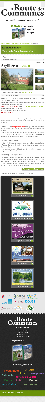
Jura (22, 373)
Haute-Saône (9, 384)
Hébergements (37, 373)
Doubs (8, 380)
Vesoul (33, 380)
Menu (2, 4)
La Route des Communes (22, 10)
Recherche (43, 4)
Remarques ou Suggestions (33, 169)
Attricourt (39, 62)
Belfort (19, 380)
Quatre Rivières (27, 92)
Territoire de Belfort (25, 377)
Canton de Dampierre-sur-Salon (19, 51)
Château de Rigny (22, 187)
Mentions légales (15, 393)
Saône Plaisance (22, 277)
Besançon (30, 370)
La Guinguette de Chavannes (22, 232)
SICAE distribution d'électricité (22, 209)
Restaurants (12, 370)
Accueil (3, 43)
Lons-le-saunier (30, 385)
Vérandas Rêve (22, 255)
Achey (5, 57)
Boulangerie (7, 375)
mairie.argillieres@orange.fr (34, 106)
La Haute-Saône (10, 43)
